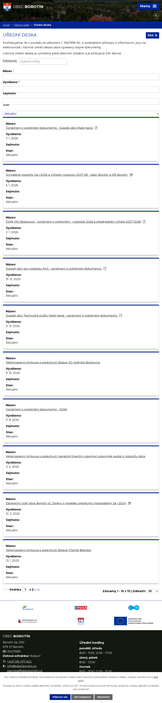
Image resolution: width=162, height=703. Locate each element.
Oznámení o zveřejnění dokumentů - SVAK (36, 409)
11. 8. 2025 (12, 420)
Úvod (6, 24)
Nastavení (103, 697)
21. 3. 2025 (13, 513)
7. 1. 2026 (12, 138)
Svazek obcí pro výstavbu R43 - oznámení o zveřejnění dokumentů (56, 268)
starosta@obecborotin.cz (24, 671)
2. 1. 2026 (12, 232)
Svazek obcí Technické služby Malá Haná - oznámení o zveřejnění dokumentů (64, 315)
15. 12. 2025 (13, 279)
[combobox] (43, 62)
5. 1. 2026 (12, 185)
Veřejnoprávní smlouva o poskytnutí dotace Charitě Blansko (48, 550)
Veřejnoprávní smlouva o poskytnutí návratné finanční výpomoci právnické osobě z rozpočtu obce (75, 456)
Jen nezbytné (82, 697)
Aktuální (12, 155)
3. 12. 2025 (13, 326)
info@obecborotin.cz (21, 666)
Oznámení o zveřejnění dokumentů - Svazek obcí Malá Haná (51, 128)
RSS (152, 35)
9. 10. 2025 (13, 373)
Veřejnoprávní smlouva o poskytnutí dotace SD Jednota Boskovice (53, 362)
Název (7, 71)
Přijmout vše (60, 697)
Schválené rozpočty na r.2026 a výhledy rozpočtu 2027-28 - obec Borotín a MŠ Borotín (69, 175)
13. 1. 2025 (12, 560)
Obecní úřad (21, 24)
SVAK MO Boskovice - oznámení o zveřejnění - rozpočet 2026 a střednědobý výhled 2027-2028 (75, 222)
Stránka (15, 589)
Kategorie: (10, 61)
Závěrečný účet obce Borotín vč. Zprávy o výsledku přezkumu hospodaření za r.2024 (68, 503)
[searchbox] (43, 61)
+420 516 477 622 (19, 661)
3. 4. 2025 (12, 467)
